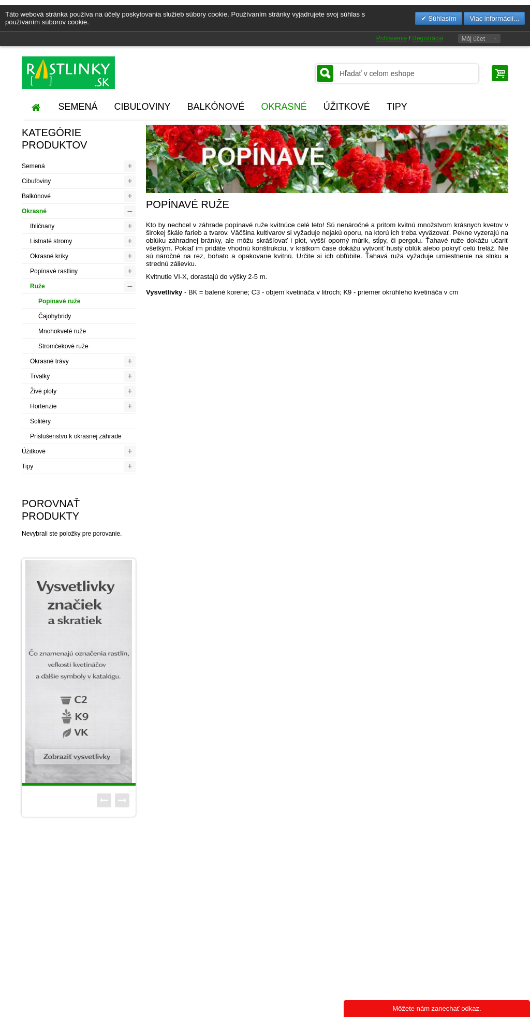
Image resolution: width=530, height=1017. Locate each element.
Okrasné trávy (49, 361)
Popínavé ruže (59, 301)
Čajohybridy (54, 316)
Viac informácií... (494, 18)
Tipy (27, 466)
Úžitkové (34, 451)
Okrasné (34, 211)
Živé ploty (43, 391)
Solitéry (40, 421)
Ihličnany (42, 226)
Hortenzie (43, 406)
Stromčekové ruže (63, 346)
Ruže (37, 286)
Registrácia (427, 38)
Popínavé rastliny (54, 271)
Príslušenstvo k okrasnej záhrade (76, 436)
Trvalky (40, 376)
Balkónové (36, 196)
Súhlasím (441, 18)
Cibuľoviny (36, 181)
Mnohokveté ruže (62, 331)
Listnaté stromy (51, 241)
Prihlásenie (391, 38)
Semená (33, 166)
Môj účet (473, 38)
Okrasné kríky (49, 256)
